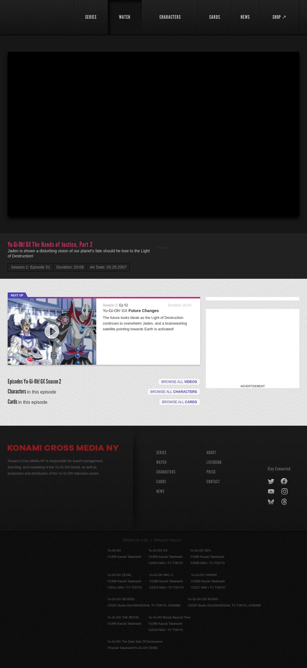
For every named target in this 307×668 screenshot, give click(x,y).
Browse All (179, 402)
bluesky (271, 502)
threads (284, 502)
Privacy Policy (168, 540)
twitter (271, 481)
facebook (284, 481)
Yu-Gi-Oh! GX (131, 310)
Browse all (179, 382)
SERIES (161, 452)
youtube (271, 491)
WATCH (161, 462)
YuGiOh (37, 16)
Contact (213, 481)
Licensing (214, 462)
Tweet (162, 247)
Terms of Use (135, 540)
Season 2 (53, 381)
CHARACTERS (165, 472)
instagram (284, 491)
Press (211, 472)
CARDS (161, 481)
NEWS (160, 491)
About (211, 452)
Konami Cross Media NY (63, 448)
